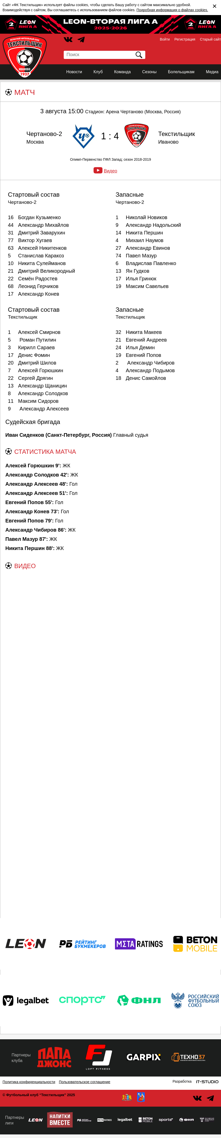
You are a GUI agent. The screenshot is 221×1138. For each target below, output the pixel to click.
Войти (165, 39)
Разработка (182, 1081)
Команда (122, 72)
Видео (110, 170)
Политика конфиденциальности (29, 1082)
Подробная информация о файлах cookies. (172, 10)
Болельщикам (181, 72)
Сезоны (149, 72)
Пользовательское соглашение (84, 1082)
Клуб (98, 72)
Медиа (212, 72)
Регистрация (184, 39)
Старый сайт (210, 39)
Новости (74, 72)
